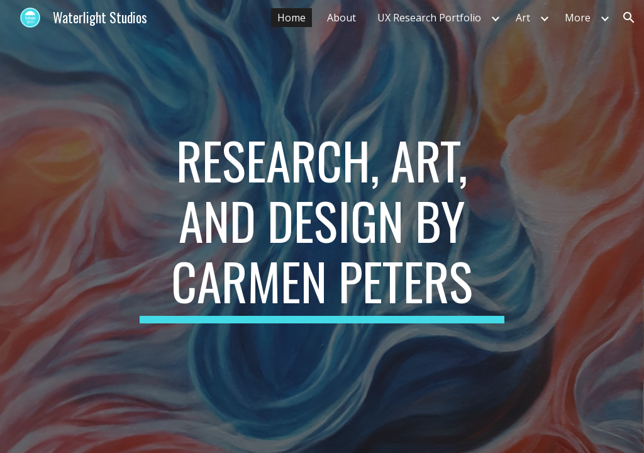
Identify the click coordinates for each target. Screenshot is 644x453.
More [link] (578, 18)
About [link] (341, 18)
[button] (629, 18)
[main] (322, 226)
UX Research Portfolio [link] (429, 18)
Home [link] (291, 18)
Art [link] (523, 18)
